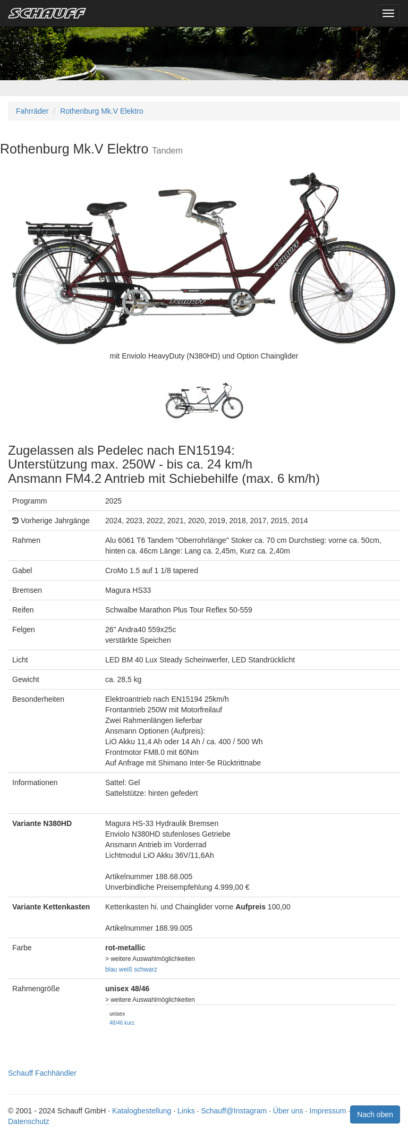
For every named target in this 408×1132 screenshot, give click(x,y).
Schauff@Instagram (234, 1111)
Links (186, 1111)
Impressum (327, 1111)
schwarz (145, 969)
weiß (125, 969)
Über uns (288, 1111)
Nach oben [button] (375, 1114)
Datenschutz (28, 1121)
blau (111, 969)
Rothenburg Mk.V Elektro (101, 111)
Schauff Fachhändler (42, 1073)
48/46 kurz (121, 1023)
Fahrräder (32, 111)
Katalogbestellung (141, 1111)
